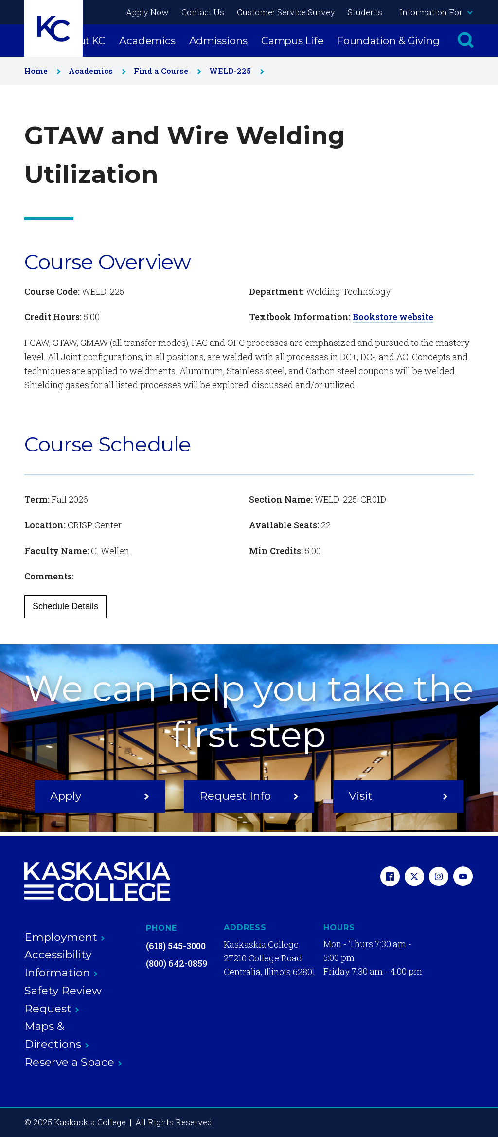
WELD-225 (234, 71)
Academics (147, 41)
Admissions (218, 41)
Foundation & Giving (388, 41)
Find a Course (165, 71)
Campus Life (292, 41)
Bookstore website (393, 317)
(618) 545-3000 (176, 946)
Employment (64, 937)
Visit (398, 795)
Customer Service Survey (286, 12)
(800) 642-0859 (176, 963)
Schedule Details (65, 606)
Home (40, 71)
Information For (436, 12)
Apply (99, 795)
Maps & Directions (56, 1035)
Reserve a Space (73, 1062)
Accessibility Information (61, 963)
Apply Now (147, 12)
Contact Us (202, 12)
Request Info (249, 795)
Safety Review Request (63, 999)
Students (365, 12)
